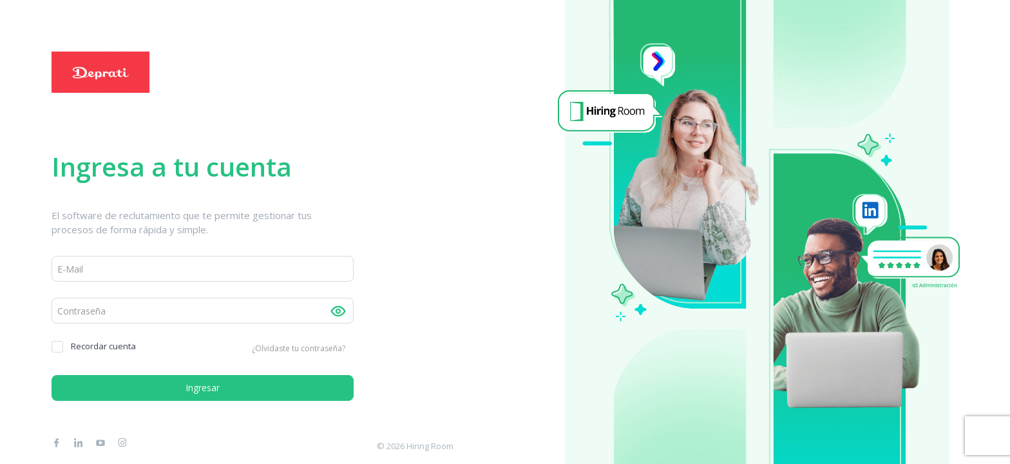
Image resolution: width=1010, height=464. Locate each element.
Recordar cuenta (94, 346)
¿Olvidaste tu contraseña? (298, 348)
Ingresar (203, 388)
